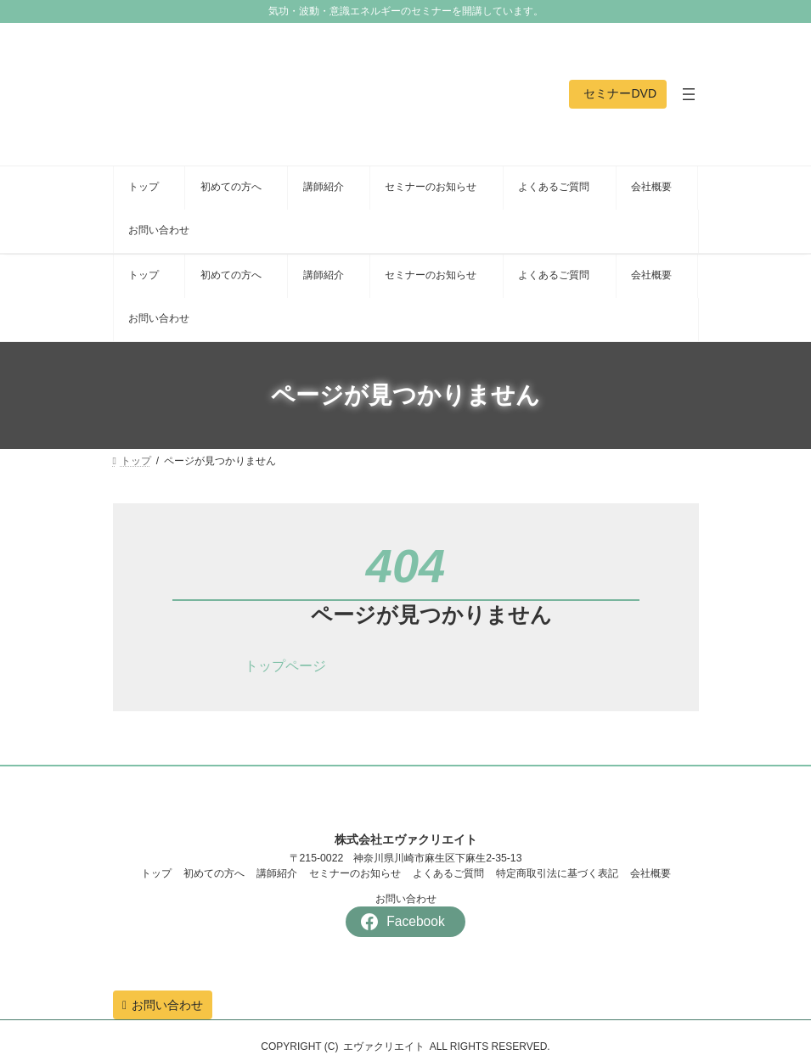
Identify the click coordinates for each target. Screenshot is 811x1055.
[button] (617, 94)
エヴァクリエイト (384, 1046)
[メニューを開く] (689, 94)
